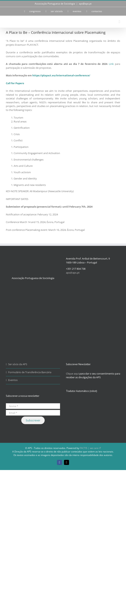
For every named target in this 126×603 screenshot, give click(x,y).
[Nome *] (33, 406)
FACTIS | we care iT (90, 448)
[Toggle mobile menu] (119, 22)
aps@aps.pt (85, 3)
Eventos (13, 380)
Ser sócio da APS (17, 364)
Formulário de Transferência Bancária (29, 372)
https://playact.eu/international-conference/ (61, 75)
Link (111, 64)
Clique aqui (72, 373)
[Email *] (33, 413)
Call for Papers (15, 83)
